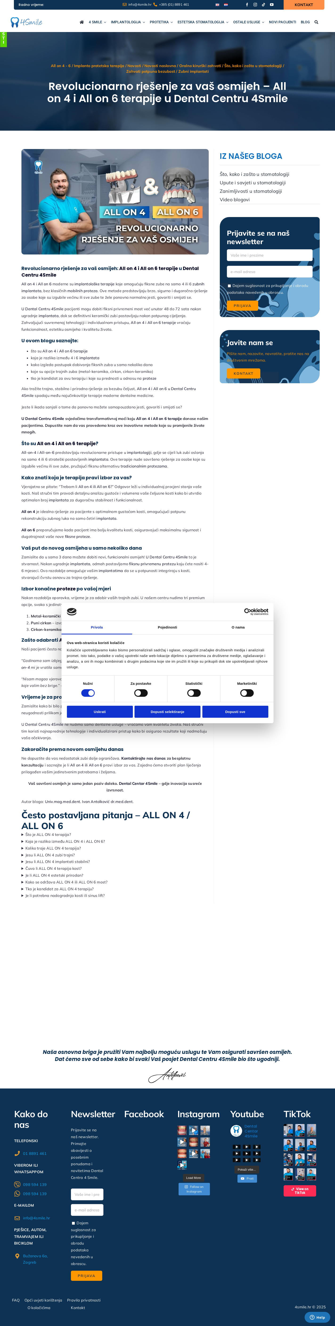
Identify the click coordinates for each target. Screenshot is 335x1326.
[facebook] (247, 4)
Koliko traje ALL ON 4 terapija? (53, 848)
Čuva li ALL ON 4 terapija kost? (53, 868)
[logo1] (26, 19)
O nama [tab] (238, 627)
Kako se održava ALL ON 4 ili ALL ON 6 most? (66, 882)
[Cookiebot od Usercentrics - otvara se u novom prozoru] (247, 611)
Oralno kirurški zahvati (200, 65)
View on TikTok (299, 1191)
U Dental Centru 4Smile (42, 418)
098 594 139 (35, 1184)
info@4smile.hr (36, 1218)
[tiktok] (263, 4)
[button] (288, 1130)
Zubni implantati (193, 71)
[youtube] (272, 4)
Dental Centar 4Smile (138, 783)
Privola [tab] (97, 627)
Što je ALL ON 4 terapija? (48, 834)
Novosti (134, 65)
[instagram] (255, 4)
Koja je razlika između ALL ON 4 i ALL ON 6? (65, 841)
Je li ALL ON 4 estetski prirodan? (54, 875)
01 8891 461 (35, 1153)
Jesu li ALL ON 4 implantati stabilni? (57, 861)
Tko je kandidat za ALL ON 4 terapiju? (59, 889)
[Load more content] (246, 1170)
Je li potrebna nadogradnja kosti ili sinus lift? (65, 895)
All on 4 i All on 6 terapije (159, 418)
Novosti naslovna (160, 65)
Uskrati (100, 712)
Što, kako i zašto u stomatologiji (253, 65)
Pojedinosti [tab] (167, 627)
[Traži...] (316, 23)
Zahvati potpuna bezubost (150, 71)
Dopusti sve (235, 712)
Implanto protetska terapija (99, 65)
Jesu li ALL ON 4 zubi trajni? (50, 855)
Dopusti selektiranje (167, 712)
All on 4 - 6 (61, 65)
